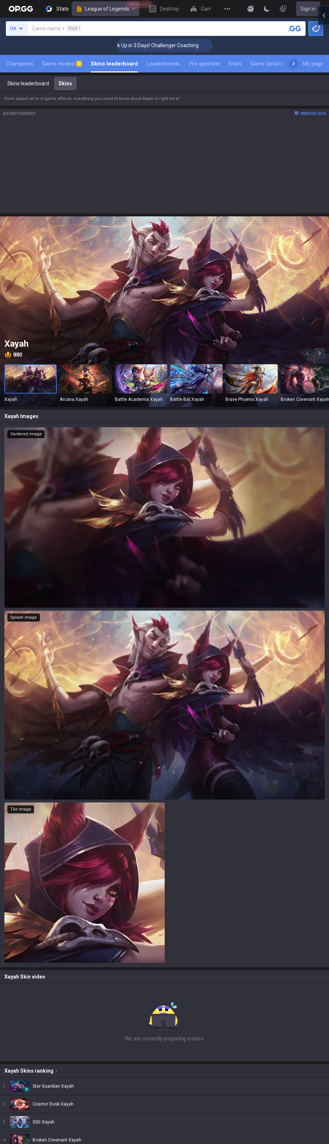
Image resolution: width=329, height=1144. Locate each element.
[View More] (227, 8)
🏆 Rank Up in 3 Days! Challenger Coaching (160, 45)
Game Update (266, 63)
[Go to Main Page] (21, 9)
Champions (19, 63)
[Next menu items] (293, 64)
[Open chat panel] (323, 131)
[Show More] (250, 8)
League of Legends (106, 8)
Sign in (308, 9)
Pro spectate (204, 63)
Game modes (62, 63)
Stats (235, 63)
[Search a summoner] (295, 28)
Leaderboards (163, 63)
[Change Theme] (266, 8)
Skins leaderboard (114, 63)
